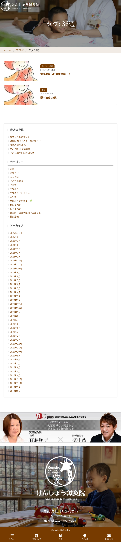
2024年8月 (15, 244)
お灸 (44, 90)
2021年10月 (16, 308)
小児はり (14, 188)
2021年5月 (15, 327)
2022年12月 (16, 260)
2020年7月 (15, 363)
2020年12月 (16, 343)
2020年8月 (15, 359)
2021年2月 (15, 335)
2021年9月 (15, 312)
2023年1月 (15, 256)
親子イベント (16, 208)
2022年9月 (15, 272)
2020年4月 (15, 375)
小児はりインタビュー (21, 192)
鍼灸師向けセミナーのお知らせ (25, 140)
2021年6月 (15, 323)
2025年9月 (15, 236)
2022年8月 (15, 276)
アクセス (85, 537)
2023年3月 (15, 252)
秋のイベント (16, 204)
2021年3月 (15, 331)
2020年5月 (15, 371)
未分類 (13, 196)
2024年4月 (15, 248)
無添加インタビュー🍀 (21, 200)
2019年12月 (16, 379)
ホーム (7, 50)
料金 (60, 537)
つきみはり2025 (18, 144)
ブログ (20, 50)
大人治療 (14, 176)
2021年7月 (15, 319)
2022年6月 (15, 284)
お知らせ (14, 173)
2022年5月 (15, 288)
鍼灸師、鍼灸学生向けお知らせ (25, 212)
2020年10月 (16, 351)
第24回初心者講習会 (20, 148)
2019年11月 (16, 383)
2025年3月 (15, 240)
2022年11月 (16, 264)
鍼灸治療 (14, 216)
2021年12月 (16, 304)
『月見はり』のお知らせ (22, 152)
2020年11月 (16, 347)
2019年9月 (15, 387)
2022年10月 (16, 268)
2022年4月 (15, 292)
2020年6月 (15, 367)
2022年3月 (15, 296)
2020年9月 (15, 355)
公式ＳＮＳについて (20, 136)
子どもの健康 (47, 66)
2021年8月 (15, 316)
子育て (13, 184)
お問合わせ (109, 537)
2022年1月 (15, 300)
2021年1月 (15, 339)
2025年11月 (16, 232)
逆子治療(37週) (48, 97)
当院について (36, 537)
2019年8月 (15, 391)
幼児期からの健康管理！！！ (56, 74)
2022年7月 (15, 280)
